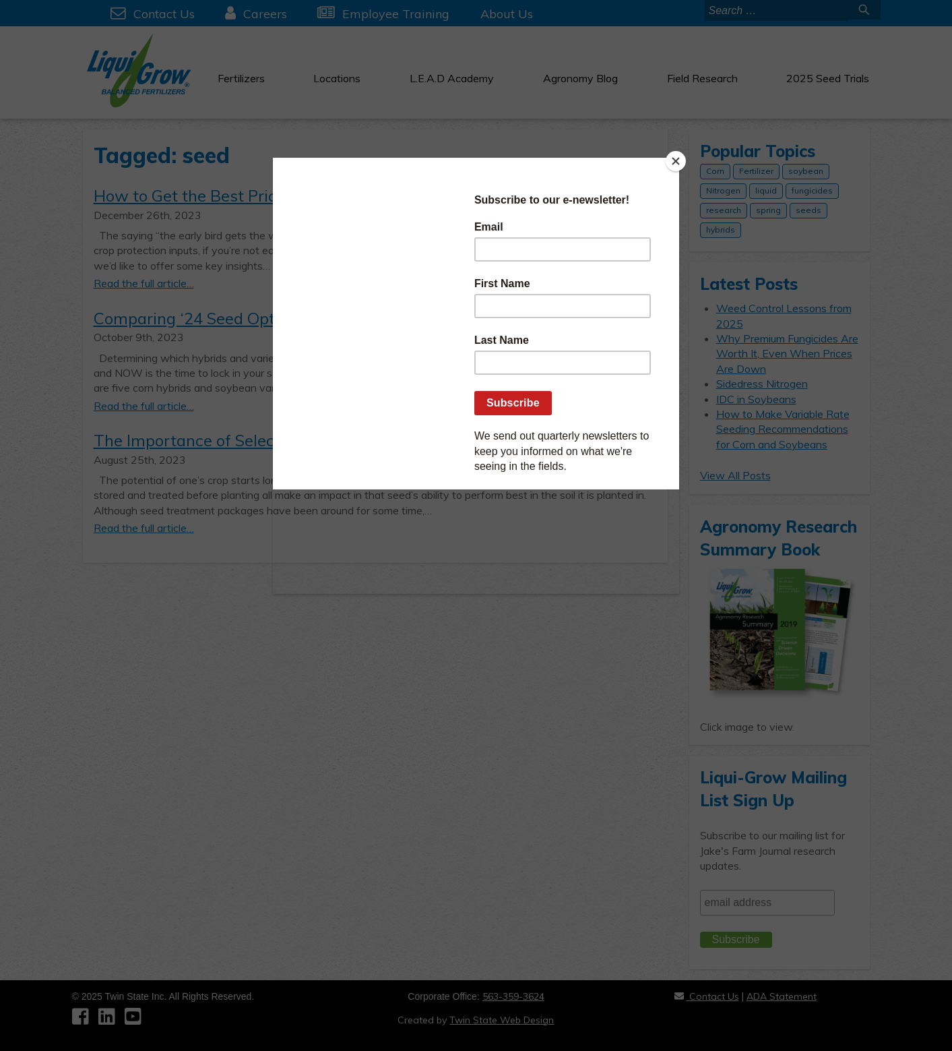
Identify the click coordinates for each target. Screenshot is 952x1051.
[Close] (676, 161)
